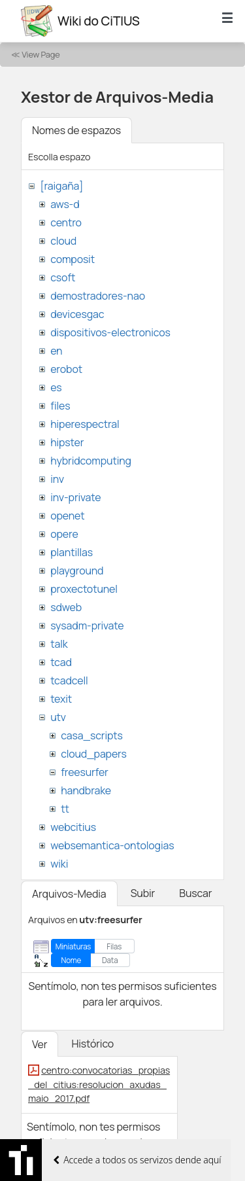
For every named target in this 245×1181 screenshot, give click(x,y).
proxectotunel (84, 589)
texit (61, 699)
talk (58, 644)
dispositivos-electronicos (110, 332)
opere (64, 534)
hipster (67, 442)
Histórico (92, 1043)
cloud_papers (93, 754)
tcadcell (69, 680)
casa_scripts (92, 735)
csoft (62, 277)
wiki (59, 863)
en (56, 351)
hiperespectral (84, 424)
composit (72, 259)
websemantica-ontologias (112, 845)
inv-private (75, 497)
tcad (61, 662)
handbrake (86, 790)
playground (76, 570)
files (60, 405)
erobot (66, 369)
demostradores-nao (97, 296)
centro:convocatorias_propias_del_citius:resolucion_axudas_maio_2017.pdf (99, 1084)
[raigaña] (61, 186)
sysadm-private (86, 625)
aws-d (64, 204)
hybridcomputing (90, 460)
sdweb (66, 607)
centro (66, 222)
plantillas (71, 552)
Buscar (195, 893)
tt (65, 809)
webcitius (73, 827)
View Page (40, 54)
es (55, 387)
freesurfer (84, 772)
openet (67, 515)
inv (57, 479)
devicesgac (77, 314)
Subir (143, 893)
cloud (63, 241)
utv (58, 717)
